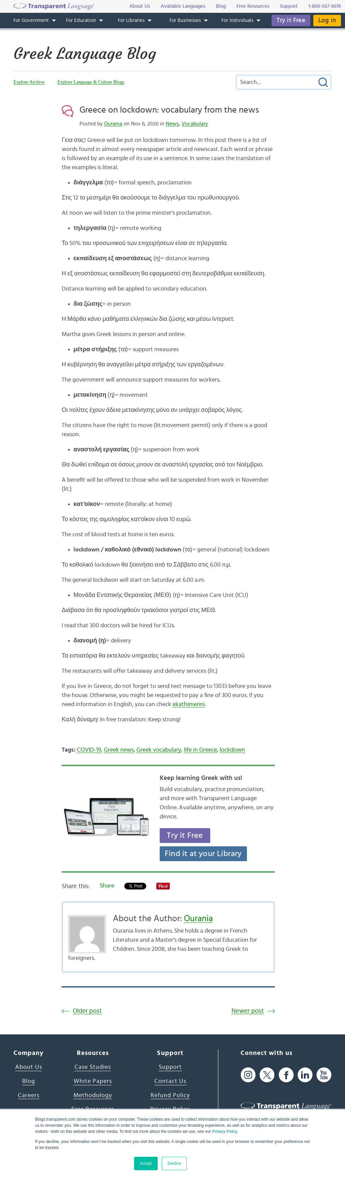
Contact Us (170, 1081)
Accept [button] (146, 1163)
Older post (87, 1011)
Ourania (113, 123)
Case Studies (92, 1067)
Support (170, 1067)
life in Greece (200, 750)
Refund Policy (170, 1095)
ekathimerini (188, 704)
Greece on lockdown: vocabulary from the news (169, 109)
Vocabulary (195, 123)
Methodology (92, 1095)
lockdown (232, 750)
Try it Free (291, 20)
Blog (28, 1081)
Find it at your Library (203, 854)
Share (107, 886)
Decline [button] (174, 1163)
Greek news (119, 750)
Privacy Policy (224, 1131)
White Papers (92, 1081)
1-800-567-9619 (325, 6)
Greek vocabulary (158, 750)
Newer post (247, 1011)
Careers (28, 1095)
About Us (28, 1067)
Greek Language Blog (84, 53)
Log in (327, 20)
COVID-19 (89, 750)
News (172, 123)
